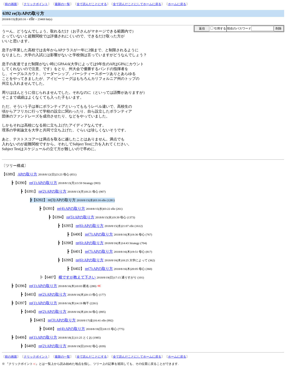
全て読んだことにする (92, 4)
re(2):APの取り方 (52, 191)
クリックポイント (36, 4)
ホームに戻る (177, 4)
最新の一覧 (62, 4)
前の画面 (11, 4)
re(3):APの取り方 (62, 320)
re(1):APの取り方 (43, 183)
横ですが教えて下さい (77, 277)
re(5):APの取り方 (80, 217)
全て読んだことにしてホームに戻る (137, 4)
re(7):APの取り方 (99, 234)
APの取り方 (27, 174)
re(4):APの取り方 (71, 208)
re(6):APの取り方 (90, 226)
